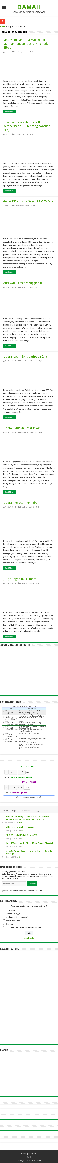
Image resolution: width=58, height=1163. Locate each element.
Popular (15, 810)
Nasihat (31, 507)
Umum (25, 52)
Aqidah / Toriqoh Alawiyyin (17, 917)
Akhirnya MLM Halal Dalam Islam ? (20, 827)
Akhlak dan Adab (13, 921)
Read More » (9, 111)
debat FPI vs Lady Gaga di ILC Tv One (28, 201)
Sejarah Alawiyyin (13, 914)
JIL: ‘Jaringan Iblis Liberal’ (20, 579)
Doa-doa (9, 924)
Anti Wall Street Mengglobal (22, 283)
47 (22, 846)
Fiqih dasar (10, 910)
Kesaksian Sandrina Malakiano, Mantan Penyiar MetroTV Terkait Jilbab (25, 43)
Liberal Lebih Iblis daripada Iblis (25, 356)
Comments (27, 810)
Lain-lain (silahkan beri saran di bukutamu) (23, 927)
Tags (37, 810)
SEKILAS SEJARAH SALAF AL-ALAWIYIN (22, 835)
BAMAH (29, 7)
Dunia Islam (19, 206)
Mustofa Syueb (10, 287)
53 (22, 831)
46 (19, 857)
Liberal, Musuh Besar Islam (22, 428)
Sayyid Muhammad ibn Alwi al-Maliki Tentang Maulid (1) (30, 843)
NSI (35, 1153)
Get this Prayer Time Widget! (29, 691)
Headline (17, 52)
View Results (29, 938)
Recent (5, 810)
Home (2, 26)
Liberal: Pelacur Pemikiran (21, 502)
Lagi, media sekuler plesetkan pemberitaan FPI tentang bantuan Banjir (26, 126)
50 (22, 838)
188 (20, 823)
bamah (8, 52)
